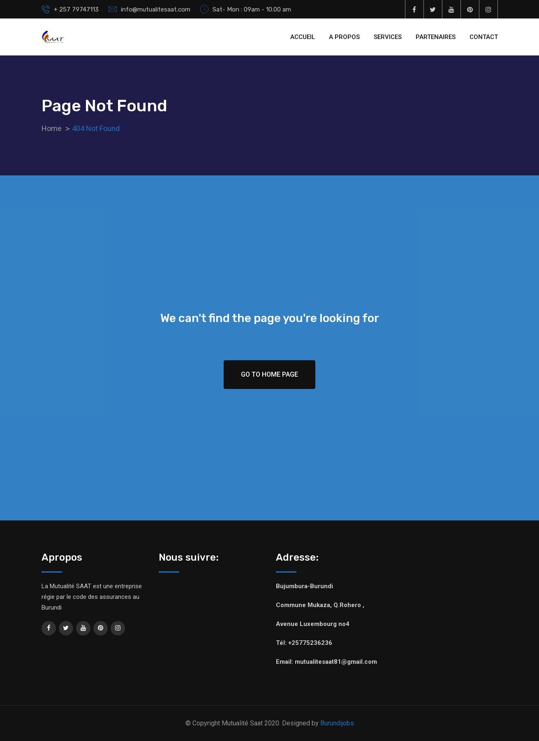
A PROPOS (344, 37)
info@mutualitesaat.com (155, 9)
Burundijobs (337, 723)
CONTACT (484, 37)
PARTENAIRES (436, 37)
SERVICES (388, 37)
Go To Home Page (269, 374)
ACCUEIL (302, 37)
